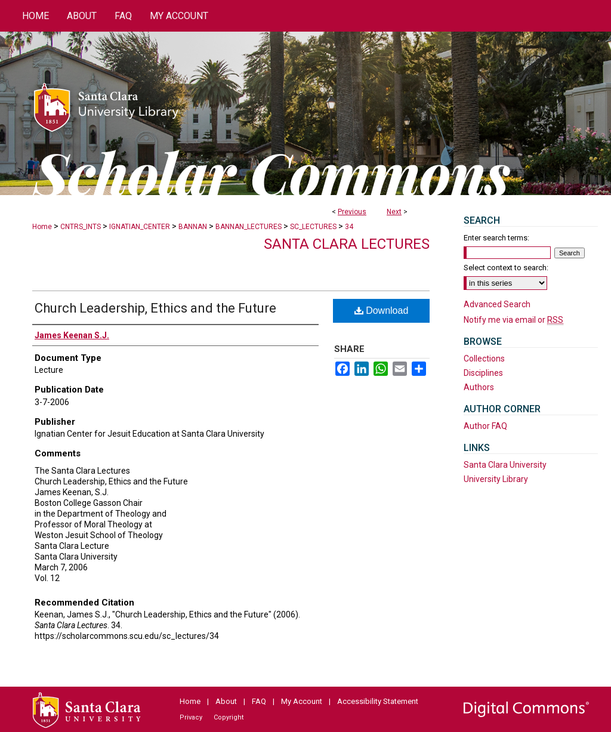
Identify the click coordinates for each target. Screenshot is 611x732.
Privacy (191, 717)
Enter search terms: (496, 237)
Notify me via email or (513, 320)
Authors (479, 387)
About (226, 701)
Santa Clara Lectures (347, 244)
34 (349, 227)
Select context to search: (506, 267)
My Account (301, 701)
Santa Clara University (505, 465)
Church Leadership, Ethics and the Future (155, 308)
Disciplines (483, 373)
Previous (352, 212)
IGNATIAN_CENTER (139, 227)
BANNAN (192, 227)
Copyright (228, 717)
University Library (496, 479)
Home (42, 227)
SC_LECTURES (313, 227)
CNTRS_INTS (80, 227)
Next (394, 212)
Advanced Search (497, 304)
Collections (484, 358)
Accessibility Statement (377, 701)
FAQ (259, 701)
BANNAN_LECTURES (248, 227)
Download (381, 310)
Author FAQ (485, 426)
